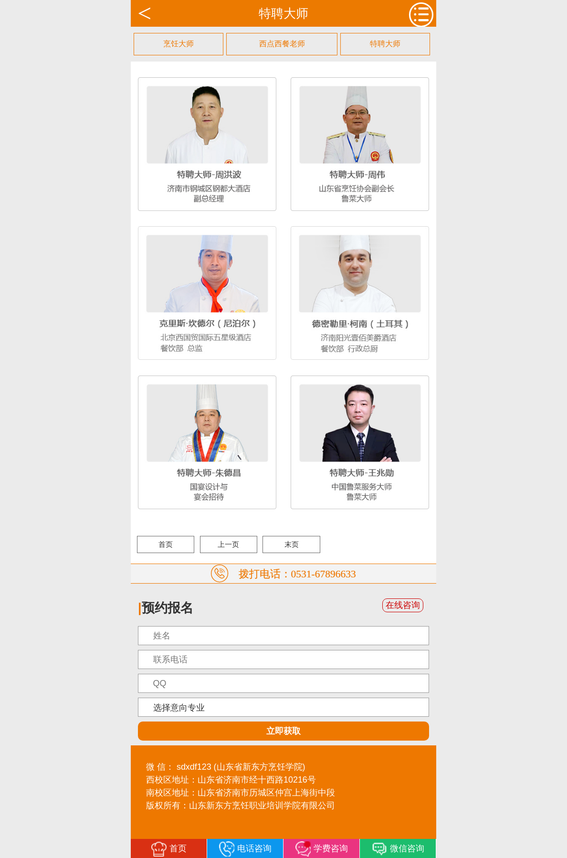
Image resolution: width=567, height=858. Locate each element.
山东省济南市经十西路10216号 (257, 780)
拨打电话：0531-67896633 (297, 573)
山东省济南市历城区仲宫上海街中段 (266, 792)
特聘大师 (385, 44)
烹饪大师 (178, 44)
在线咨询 (403, 605)
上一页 (228, 544)
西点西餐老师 (282, 44)
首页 (165, 544)
